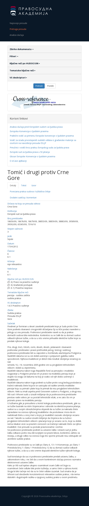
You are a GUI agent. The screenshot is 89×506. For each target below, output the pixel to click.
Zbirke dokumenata (22, 49)
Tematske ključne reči (22, 70)
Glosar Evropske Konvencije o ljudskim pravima (32, 156)
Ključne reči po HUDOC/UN (25, 63)
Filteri (14, 56)
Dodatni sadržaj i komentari (23, 197)
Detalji (13, 185)
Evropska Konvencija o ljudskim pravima (29, 131)
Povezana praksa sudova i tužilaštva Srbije (30, 191)
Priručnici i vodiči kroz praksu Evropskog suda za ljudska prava (39, 147)
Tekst (23, 185)
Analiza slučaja (17, 35)
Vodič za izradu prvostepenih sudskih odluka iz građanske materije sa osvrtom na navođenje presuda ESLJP (43, 142)
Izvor (33, 185)
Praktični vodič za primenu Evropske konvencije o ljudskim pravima (42, 135)
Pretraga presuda (18, 29)
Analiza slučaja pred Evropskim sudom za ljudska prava (36, 126)
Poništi (50, 85)
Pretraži (39, 85)
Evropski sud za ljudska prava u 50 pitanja (30, 152)
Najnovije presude (18, 23)
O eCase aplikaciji (18, 160)
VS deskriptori (18, 77)
